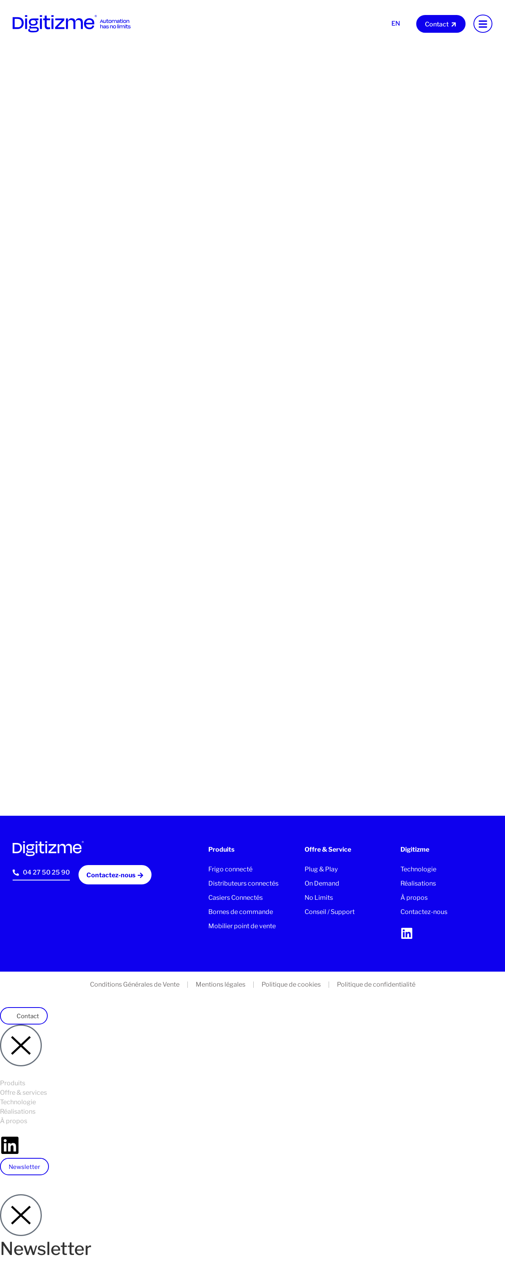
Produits (12, 1083)
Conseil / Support (330, 912)
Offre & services (23, 1092)
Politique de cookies (291, 984)
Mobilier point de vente (242, 926)
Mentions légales (220, 984)
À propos (414, 897)
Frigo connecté (230, 869)
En (395, 23)
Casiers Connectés (235, 897)
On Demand (322, 883)
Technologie (418, 869)
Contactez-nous (423, 912)
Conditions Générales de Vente (135, 984)
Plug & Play (321, 869)
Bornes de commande (240, 912)
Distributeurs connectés (243, 883)
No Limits (319, 897)
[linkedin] (406, 933)
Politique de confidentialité (376, 984)
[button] (24, 1016)
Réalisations (418, 883)
